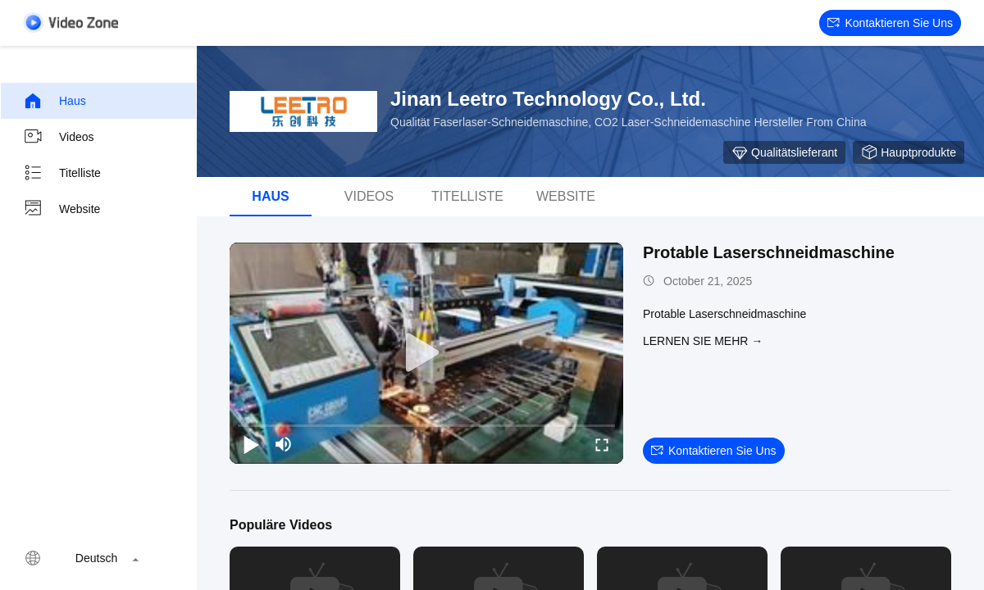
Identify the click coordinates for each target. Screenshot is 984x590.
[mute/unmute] (283, 444)
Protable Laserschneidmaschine (769, 252)
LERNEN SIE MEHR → (703, 340)
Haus (54, 101)
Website (61, 209)
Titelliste (62, 173)
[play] (426, 353)
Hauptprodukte (908, 152)
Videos (58, 137)
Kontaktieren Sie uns (890, 23)
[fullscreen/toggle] (601, 444)
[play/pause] (251, 444)
